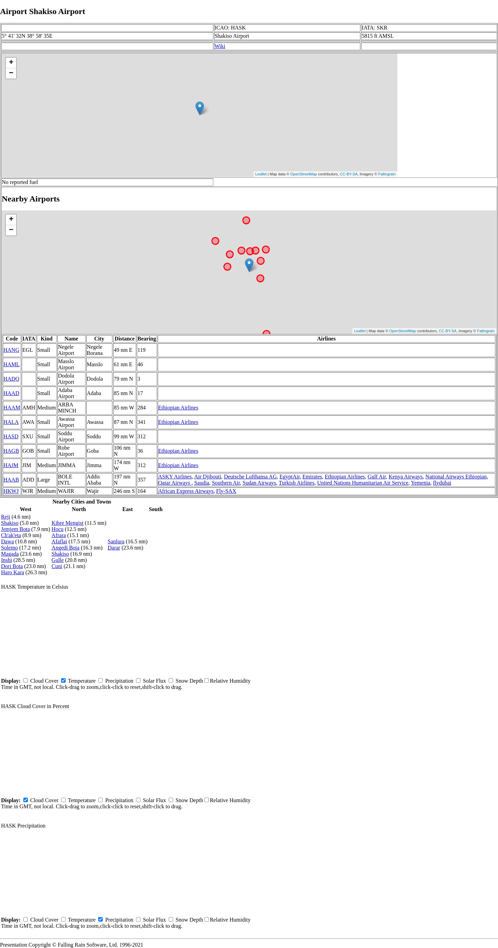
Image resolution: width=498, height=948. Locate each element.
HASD (11, 436)
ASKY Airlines (175, 476)
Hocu (58, 529)
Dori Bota (12, 566)
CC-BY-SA (349, 174)
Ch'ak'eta (11, 535)
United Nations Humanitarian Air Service (362, 483)
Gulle (58, 560)
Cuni (57, 566)
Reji (5, 517)
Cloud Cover (44, 681)
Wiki (220, 46)
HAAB (11, 480)
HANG (11, 350)
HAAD (11, 393)
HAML (11, 364)
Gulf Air (376, 476)
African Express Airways (186, 491)
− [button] (11, 73)
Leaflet (261, 174)
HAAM (11, 408)
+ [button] (11, 63)
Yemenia (420, 483)
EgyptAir (290, 476)
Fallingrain (387, 174)
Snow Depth (189, 681)
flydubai (442, 483)
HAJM (11, 465)
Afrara (59, 535)
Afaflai (59, 541)
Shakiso (10, 523)
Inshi (6, 560)
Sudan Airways (259, 483)
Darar (113, 548)
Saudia (201, 483)
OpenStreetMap (303, 174)
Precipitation (119, 681)
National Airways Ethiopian (456, 476)
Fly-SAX (226, 491)
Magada (10, 554)
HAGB (11, 451)
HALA (11, 422)
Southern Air (226, 483)
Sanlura (115, 541)
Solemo (9, 548)
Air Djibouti (207, 476)
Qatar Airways (175, 483)
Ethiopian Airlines (178, 408)
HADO (11, 379)
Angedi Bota (65, 548)
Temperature (82, 681)
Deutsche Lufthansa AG (250, 476)
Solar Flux (154, 681)
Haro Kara (12, 572)
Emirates (312, 476)
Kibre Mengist (67, 523)
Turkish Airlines (297, 483)
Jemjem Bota (15, 529)
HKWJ (11, 491)
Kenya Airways (405, 476)
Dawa (7, 541)
